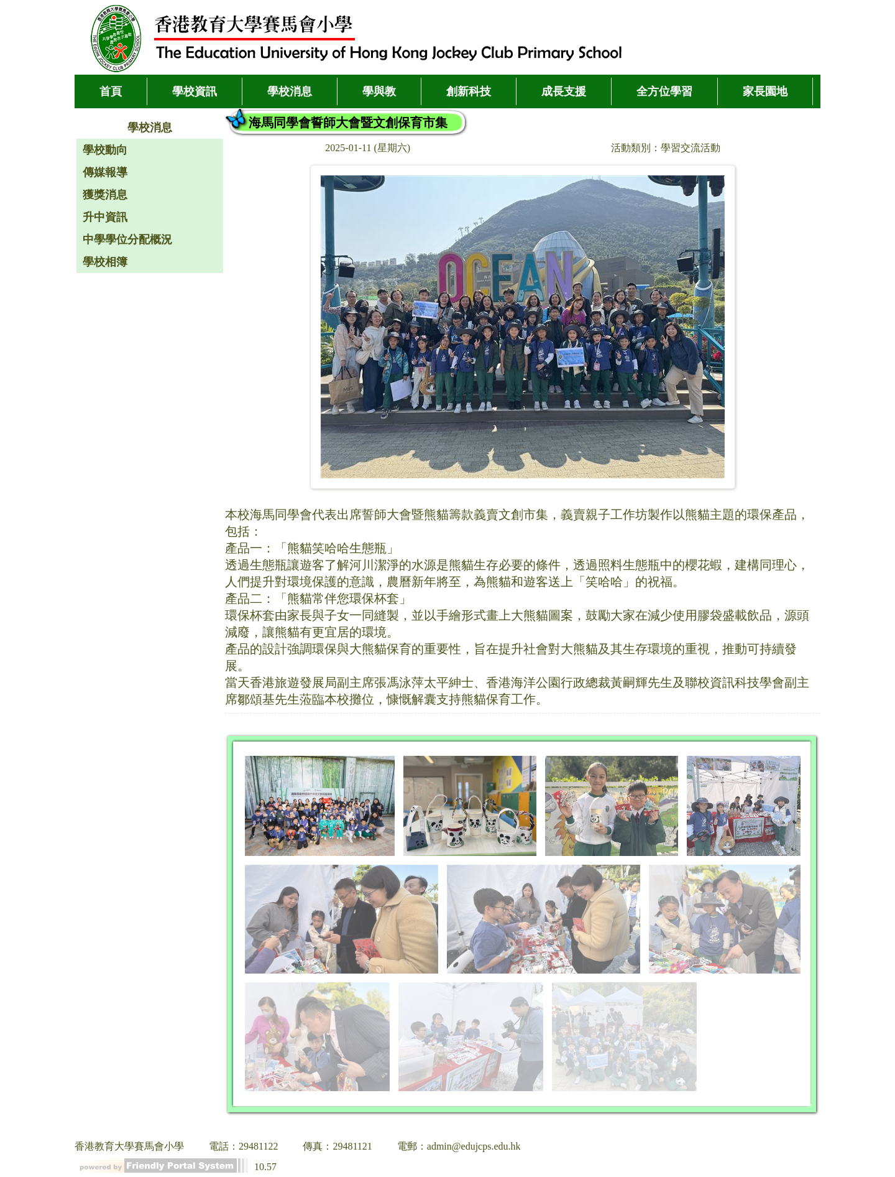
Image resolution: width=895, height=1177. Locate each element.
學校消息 (289, 91)
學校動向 (105, 150)
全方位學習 (664, 91)
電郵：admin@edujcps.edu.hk (459, 1146)
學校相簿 (105, 262)
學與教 (379, 91)
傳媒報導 (105, 172)
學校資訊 (194, 91)
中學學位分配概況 (127, 239)
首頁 (110, 91)
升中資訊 (105, 217)
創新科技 (468, 91)
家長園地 (765, 91)
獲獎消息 (105, 194)
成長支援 (563, 91)
